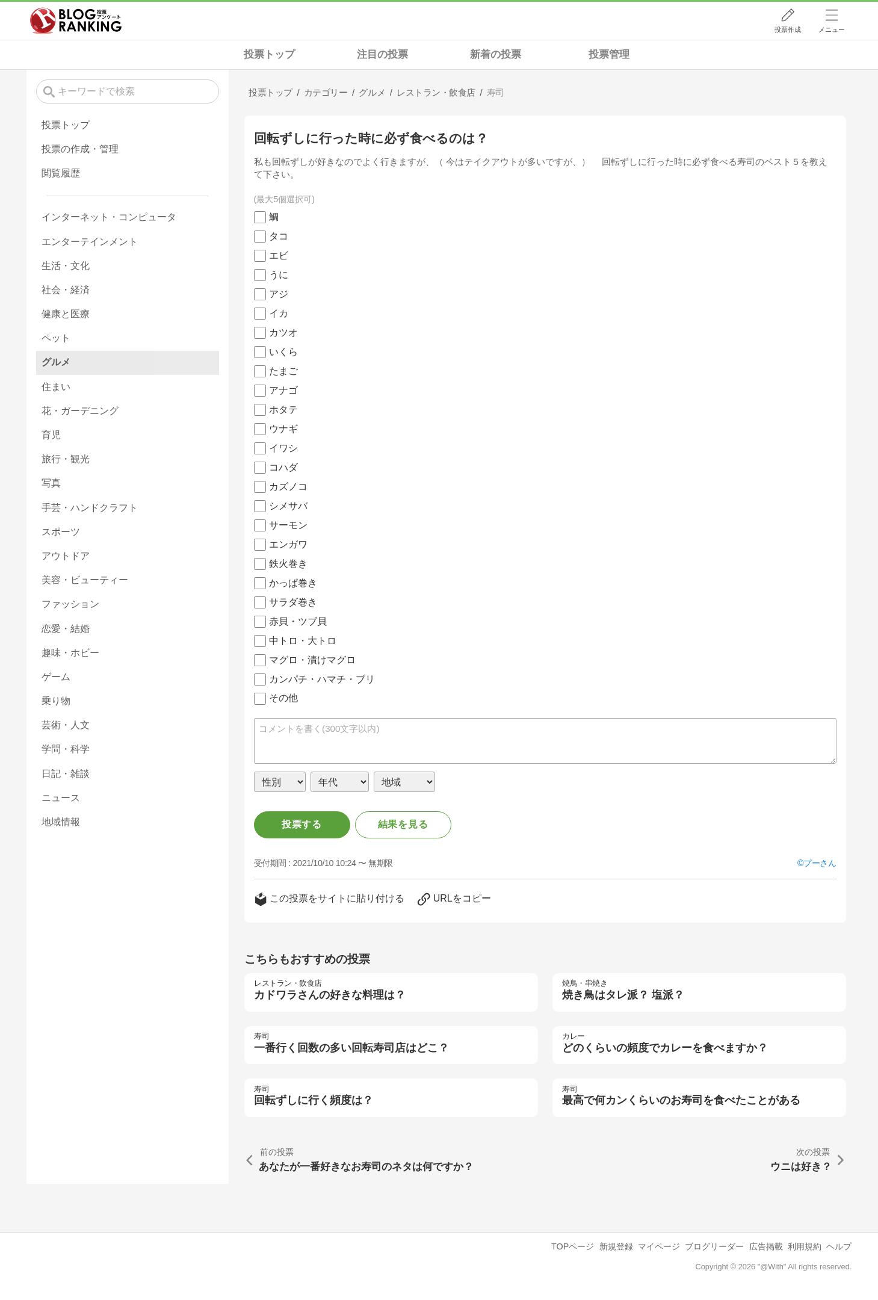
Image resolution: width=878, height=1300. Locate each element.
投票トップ (269, 54)
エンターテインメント (90, 242)
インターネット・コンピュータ (109, 217)
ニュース (61, 798)
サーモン (288, 525)
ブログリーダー (714, 1246)
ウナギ (283, 429)
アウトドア (66, 556)
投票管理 (609, 54)
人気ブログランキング (76, 20)
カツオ (283, 332)
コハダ (283, 467)
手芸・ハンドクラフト (90, 508)
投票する (302, 824)
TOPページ (572, 1246)
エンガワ (288, 544)
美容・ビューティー (85, 580)
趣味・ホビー (70, 653)
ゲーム (56, 677)
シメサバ (288, 506)
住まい (56, 387)
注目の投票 (382, 54)
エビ (278, 255)
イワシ (283, 448)
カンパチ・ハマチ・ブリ (322, 679)
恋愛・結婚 (66, 629)
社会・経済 (66, 290)
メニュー (831, 29)
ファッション (70, 604)
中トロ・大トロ (302, 641)
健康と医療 (66, 314)
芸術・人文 (66, 725)
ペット (56, 338)
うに (278, 275)
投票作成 (787, 29)
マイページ (659, 1246)
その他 (283, 698)
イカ (278, 313)
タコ (278, 236)
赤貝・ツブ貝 (298, 621)
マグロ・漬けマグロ (312, 660)
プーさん (819, 863)
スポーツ (61, 532)
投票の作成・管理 (80, 149)
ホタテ (283, 409)
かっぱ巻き (293, 583)
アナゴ (283, 390)
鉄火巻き (288, 564)
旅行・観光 (66, 459)
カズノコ (288, 486)
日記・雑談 (66, 774)
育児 (51, 435)
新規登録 (616, 1246)
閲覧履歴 (61, 173)
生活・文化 (66, 266)
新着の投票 (495, 54)
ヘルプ (839, 1246)
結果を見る (403, 824)
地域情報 (61, 822)
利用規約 (804, 1246)
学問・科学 (66, 749)
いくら (283, 352)
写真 (51, 483)
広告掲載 (766, 1246)
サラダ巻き (293, 602)
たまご (283, 371)
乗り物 (56, 701)
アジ (278, 294)
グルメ (56, 362)
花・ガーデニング (80, 411)
